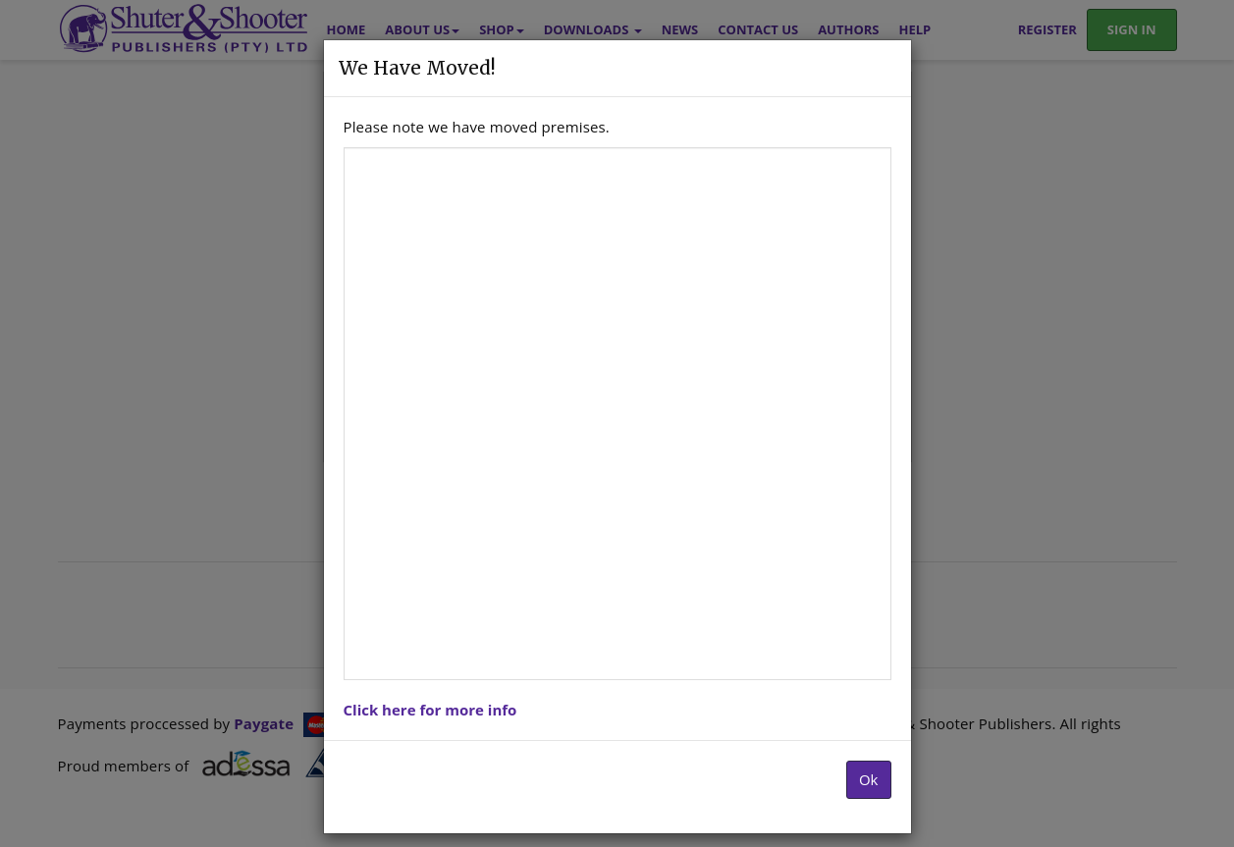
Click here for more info (430, 709)
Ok (869, 779)
